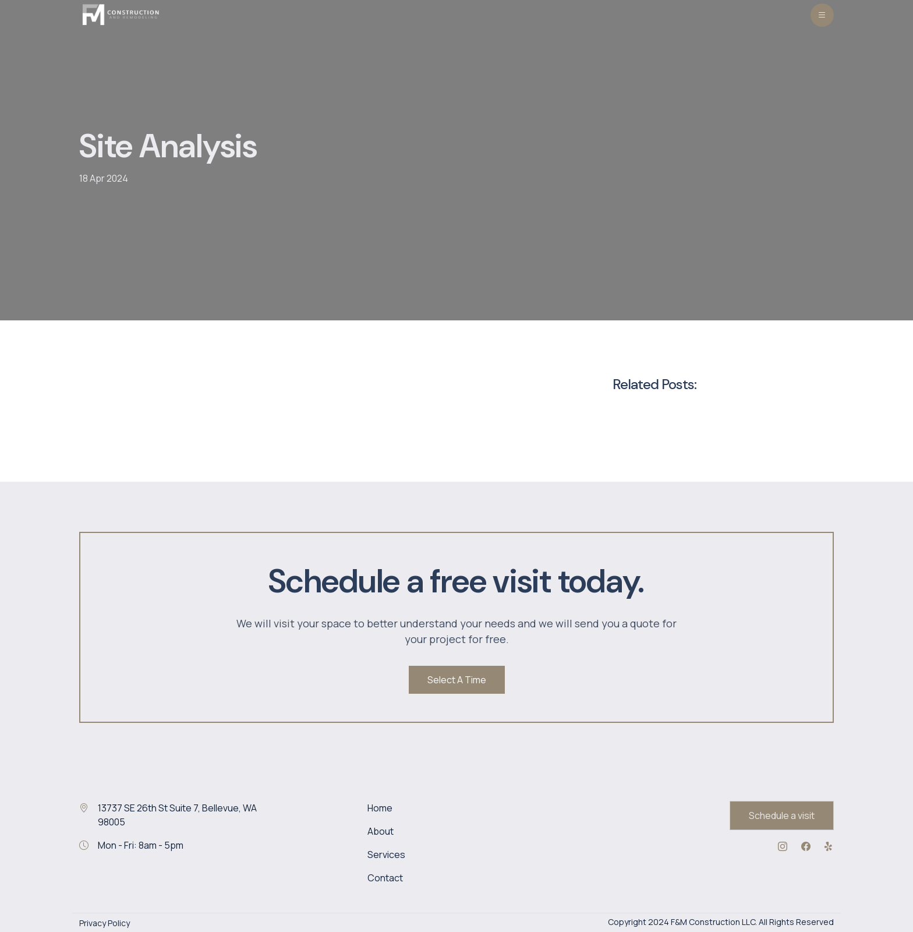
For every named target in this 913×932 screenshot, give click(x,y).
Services (386, 854)
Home (379, 808)
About (380, 831)
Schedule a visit (782, 815)
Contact (385, 877)
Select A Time (456, 679)
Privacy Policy (104, 923)
